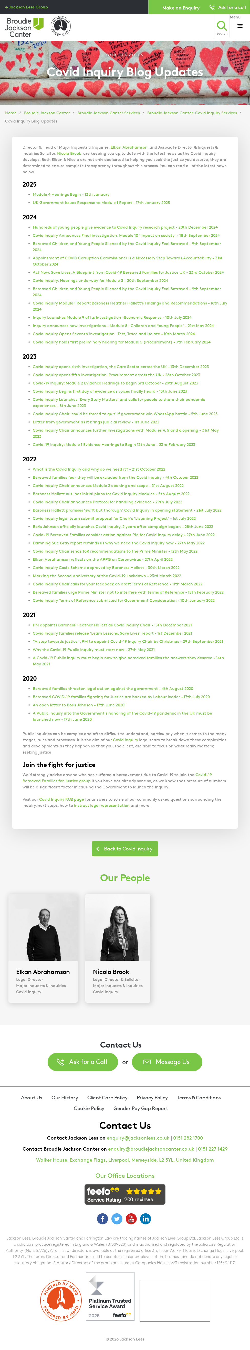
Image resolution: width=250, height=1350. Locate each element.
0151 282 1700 (188, 1138)
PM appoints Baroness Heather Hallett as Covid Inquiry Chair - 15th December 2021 (112, 625)
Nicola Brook (69, 153)
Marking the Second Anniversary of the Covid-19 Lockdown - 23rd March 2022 (107, 575)
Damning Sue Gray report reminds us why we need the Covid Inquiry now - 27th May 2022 (119, 543)
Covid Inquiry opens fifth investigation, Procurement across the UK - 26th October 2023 (116, 374)
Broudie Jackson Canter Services (108, 112)
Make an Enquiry (181, 8)
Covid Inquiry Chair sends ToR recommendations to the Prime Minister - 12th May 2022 (115, 551)
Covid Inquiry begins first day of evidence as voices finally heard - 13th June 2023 (110, 391)
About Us (31, 1097)
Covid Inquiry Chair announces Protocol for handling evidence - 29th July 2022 (107, 502)
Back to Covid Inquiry (128, 849)
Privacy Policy (152, 1097)
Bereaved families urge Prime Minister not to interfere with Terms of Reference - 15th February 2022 (128, 592)
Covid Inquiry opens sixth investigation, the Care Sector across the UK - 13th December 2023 (121, 366)
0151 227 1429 (213, 1149)
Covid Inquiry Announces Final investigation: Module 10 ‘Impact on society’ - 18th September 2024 (126, 235)
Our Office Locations (125, 1175)
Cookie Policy (89, 1108)
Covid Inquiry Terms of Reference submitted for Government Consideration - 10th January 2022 (124, 600)
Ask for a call (232, 7)
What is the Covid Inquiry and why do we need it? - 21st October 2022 (99, 469)
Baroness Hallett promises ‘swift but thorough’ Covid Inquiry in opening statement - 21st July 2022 (127, 510)
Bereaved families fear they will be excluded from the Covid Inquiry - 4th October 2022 (115, 477)
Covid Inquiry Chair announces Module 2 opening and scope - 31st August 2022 (108, 485)
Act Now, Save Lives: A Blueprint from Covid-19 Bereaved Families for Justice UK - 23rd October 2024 (128, 272)
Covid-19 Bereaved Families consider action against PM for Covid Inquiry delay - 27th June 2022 (124, 534)
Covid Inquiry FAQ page (61, 799)
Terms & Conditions (199, 1097)
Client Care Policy (107, 1097)
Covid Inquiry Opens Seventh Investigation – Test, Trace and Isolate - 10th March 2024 (114, 333)
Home (11, 112)
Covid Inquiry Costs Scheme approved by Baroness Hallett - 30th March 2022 (106, 567)
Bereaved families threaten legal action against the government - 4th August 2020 (113, 688)
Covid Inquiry (125, 739)
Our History (64, 1097)
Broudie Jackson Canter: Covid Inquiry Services (192, 112)
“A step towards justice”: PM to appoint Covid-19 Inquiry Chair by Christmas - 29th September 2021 (128, 641)
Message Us (173, 1061)
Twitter (117, 1219)
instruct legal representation (102, 805)
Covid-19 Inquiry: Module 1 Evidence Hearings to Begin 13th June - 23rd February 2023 (114, 444)
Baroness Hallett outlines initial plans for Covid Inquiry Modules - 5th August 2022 (111, 493)
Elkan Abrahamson (129, 147)
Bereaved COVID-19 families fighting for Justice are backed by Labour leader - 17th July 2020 (121, 696)
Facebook (102, 1219)
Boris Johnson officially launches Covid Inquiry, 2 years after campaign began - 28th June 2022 (123, 526)
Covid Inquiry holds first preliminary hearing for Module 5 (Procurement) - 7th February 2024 (122, 342)
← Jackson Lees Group (26, 6)
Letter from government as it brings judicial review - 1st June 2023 (96, 422)
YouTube (131, 1219)
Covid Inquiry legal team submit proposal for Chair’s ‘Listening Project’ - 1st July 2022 (114, 518)
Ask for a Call (88, 1061)
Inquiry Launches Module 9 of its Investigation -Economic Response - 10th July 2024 (112, 317)
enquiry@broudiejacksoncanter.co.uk (151, 1149)
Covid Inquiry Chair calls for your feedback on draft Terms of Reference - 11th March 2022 (117, 584)
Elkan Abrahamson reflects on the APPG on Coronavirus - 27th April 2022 (103, 559)
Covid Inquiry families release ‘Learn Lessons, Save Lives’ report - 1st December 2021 (112, 633)
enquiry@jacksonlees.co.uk (138, 1138)
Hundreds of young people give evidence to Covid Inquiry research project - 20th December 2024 (125, 227)
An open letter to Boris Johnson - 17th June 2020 (78, 705)
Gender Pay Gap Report (140, 1108)
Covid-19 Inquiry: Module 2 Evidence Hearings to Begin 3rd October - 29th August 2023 (115, 383)
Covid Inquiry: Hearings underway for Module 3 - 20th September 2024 (100, 280)
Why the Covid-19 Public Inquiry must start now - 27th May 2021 (94, 649)
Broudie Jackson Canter (47, 112)
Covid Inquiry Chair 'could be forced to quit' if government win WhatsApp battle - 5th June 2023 (125, 413)
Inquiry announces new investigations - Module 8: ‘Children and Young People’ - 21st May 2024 (123, 325)
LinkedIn (145, 1219)
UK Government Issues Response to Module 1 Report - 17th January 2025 (101, 202)
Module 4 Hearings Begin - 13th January (71, 194)
